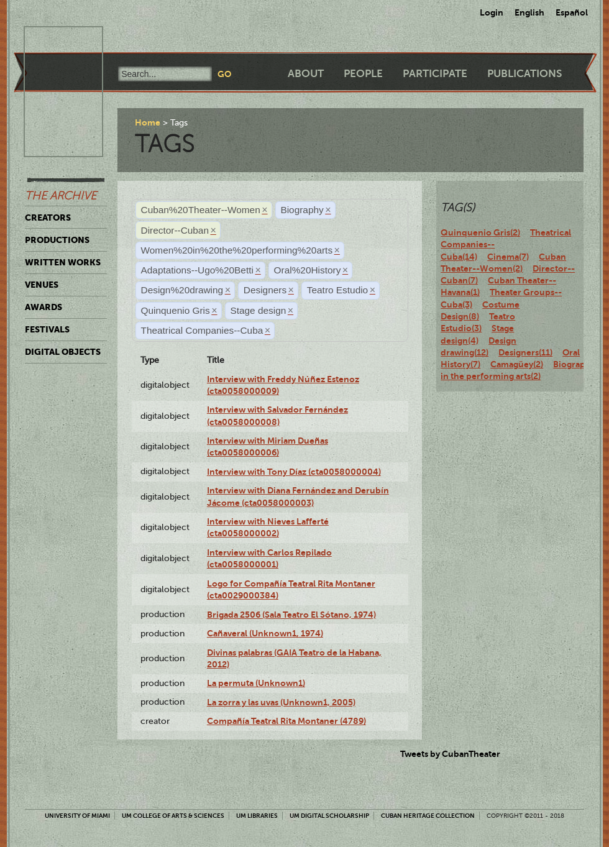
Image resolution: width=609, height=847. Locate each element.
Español (572, 12)
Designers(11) (525, 352)
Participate (435, 74)
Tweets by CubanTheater (450, 754)
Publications (524, 74)
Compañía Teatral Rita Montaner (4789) (286, 721)
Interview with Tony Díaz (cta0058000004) (294, 472)
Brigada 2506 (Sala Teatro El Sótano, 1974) (291, 615)
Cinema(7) (508, 257)
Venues (41, 285)
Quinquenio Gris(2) (480, 232)
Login (491, 12)
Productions (57, 240)
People (363, 74)
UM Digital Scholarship (329, 815)
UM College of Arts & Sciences (173, 815)
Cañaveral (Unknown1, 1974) (265, 633)
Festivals (47, 329)
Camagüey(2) (516, 364)
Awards (43, 307)
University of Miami (77, 815)
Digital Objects (63, 352)
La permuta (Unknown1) (256, 683)
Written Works (63, 262)
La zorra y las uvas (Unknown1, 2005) (281, 702)
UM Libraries (257, 815)
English (529, 12)
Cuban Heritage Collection (428, 815)
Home (147, 122)
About (306, 74)
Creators (48, 217)
